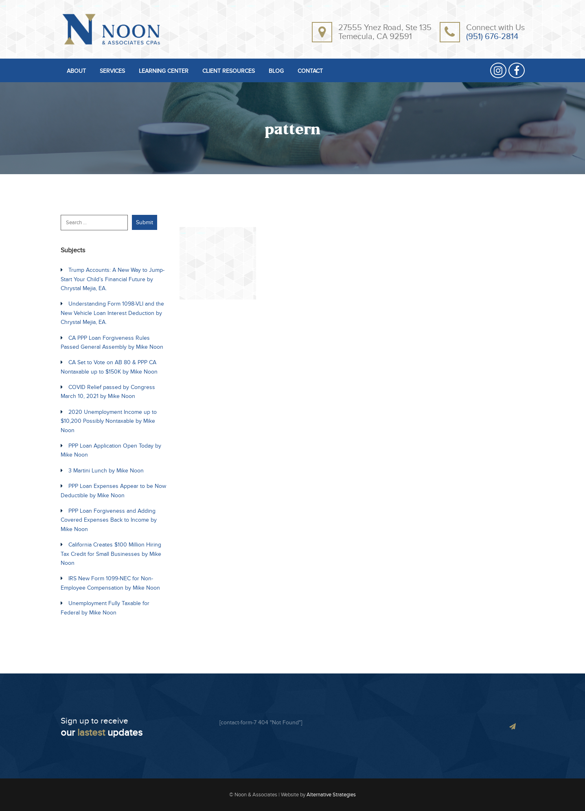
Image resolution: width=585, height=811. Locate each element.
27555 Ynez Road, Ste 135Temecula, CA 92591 (385, 32)
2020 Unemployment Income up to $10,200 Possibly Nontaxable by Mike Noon (109, 421)
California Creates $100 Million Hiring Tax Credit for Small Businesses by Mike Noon (111, 553)
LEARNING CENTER (163, 71)
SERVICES (112, 71)
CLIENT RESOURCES (228, 71)
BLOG (276, 71)
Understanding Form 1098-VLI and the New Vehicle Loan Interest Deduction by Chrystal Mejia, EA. (112, 313)
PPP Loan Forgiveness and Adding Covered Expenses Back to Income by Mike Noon (109, 520)
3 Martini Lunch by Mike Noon (106, 470)
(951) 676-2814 (492, 37)
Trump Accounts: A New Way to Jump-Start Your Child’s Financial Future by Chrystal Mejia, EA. (112, 279)
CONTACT (310, 71)
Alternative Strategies (331, 794)
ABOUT (76, 71)
